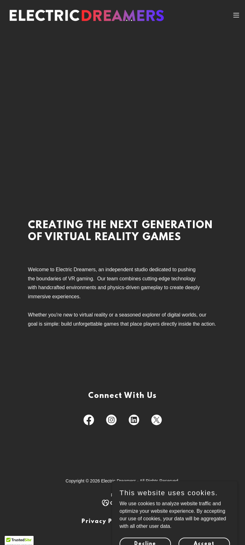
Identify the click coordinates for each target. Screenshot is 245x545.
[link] (86, 15)
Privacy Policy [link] (105, 522)
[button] (236, 15)
